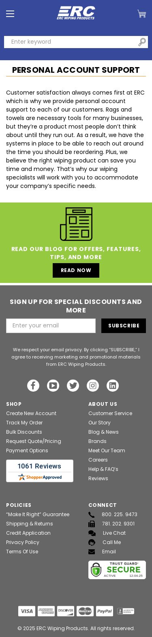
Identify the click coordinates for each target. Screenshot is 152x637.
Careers (98, 459)
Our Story (99, 422)
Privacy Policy (22, 542)
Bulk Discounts (24, 431)
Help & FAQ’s (103, 469)
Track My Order (24, 422)
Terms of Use (22, 551)
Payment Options (27, 450)
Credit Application (28, 532)
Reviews (98, 478)
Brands (97, 441)
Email (102, 551)
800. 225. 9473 (113, 514)
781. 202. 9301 (111, 523)
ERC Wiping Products (62, 628)
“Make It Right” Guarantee (37, 514)
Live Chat (107, 532)
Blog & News (103, 431)
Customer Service (110, 413)
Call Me (104, 542)
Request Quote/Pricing (33, 441)
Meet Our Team (106, 450)
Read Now (76, 270)
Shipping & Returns (29, 523)
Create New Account (31, 413)
